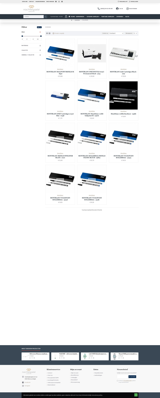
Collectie (25, 50)
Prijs (23, 32)
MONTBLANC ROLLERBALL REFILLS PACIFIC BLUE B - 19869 (91, 157)
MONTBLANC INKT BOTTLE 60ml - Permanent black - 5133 (92, 73)
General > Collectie (28, 55)
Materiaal (25, 45)
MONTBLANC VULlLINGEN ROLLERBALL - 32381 (92, 199)
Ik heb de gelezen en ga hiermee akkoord (126, 381)
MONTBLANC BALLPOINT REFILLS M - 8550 (60, 73)
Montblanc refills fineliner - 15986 (123, 114)
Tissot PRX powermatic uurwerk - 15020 (128, 354)
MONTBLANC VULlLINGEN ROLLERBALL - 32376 (60, 199)
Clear (40, 27)
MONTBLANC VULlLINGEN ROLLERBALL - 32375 (124, 157)
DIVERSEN (77, 20)
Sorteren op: (108, 33)
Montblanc (60, 69)
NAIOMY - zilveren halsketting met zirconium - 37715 (68, 354)
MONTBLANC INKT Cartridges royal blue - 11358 (60, 115)
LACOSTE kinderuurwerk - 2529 (98, 354)
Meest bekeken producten (31, 349)
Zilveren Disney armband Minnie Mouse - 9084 (39, 354)
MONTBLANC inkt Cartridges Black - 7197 (123, 73)
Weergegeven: (129, 33)
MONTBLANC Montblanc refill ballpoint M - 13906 (92, 115)
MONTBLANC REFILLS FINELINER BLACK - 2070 (60, 157)
